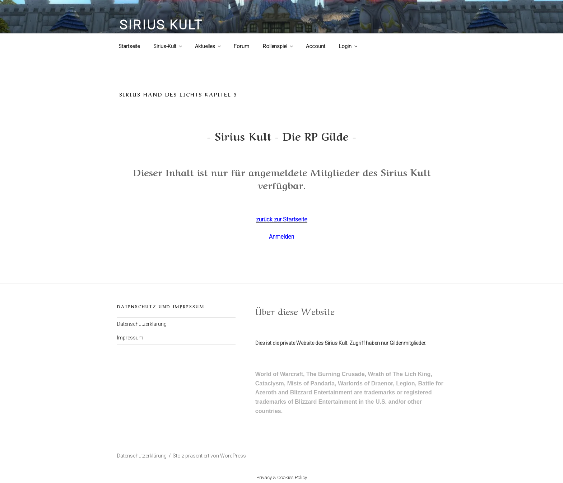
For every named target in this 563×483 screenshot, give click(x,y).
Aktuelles (208, 46)
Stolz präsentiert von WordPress (209, 456)
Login (348, 46)
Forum (241, 46)
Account (315, 46)
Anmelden (281, 236)
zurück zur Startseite (281, 219)
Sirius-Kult (168, 46)
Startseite (129, 46)
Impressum (130, 338)
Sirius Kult (161, 25)
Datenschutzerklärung (142, 324)
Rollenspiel (278, 46)
